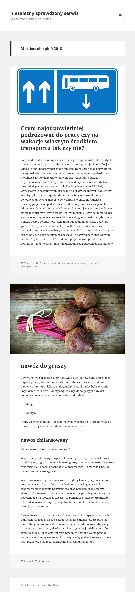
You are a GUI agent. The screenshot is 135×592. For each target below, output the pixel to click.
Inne (47, 561)
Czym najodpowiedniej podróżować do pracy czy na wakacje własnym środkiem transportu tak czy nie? (59, 138)
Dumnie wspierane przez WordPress (40, 585)
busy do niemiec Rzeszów (56, 235)
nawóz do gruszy (44, 365)
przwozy (84, 263)
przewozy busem (70, 263)
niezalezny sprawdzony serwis (44, 13)
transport (51, 263)
